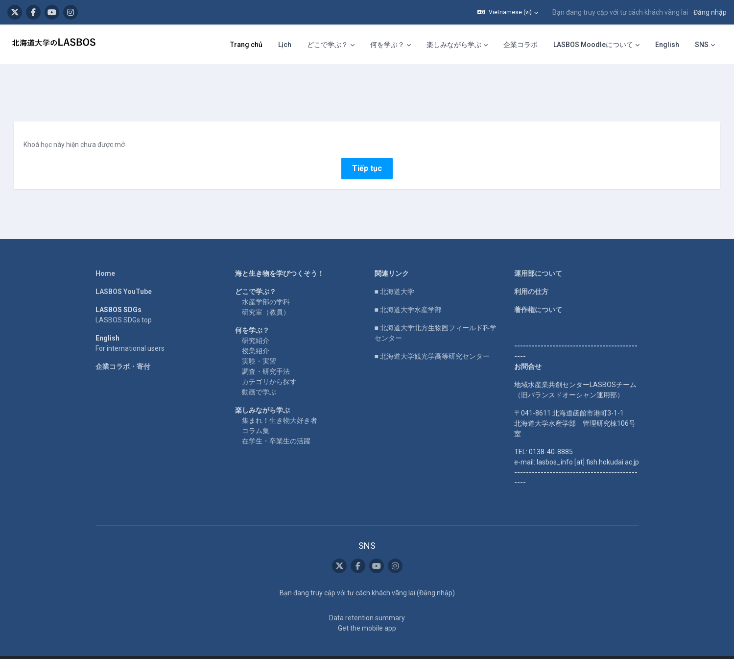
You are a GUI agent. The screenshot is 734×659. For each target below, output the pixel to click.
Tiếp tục (367, 150)
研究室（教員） (266, 294)
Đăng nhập (710, 12)
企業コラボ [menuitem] (520, 45)
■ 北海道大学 (394, 274)
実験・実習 (259, 343)
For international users (130, 331)
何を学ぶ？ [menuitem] (387, 45)
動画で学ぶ (259, 374)
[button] (507, 12)
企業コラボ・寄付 (122, 349)
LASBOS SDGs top (123, 302)
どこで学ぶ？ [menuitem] (327, 45)
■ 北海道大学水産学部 (408, 292)
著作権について (538, 292)
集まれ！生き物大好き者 (279, 403)
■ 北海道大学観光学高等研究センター (432, 338)
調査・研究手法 (266, 354)
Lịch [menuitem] (284, 45)
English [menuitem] (667, 45)
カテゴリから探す (269, 364)
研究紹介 (255, 323)
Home (105, 256)
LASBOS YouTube (123, 274)
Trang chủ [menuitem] (246, 45)
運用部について (538, 256)
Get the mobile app (367, 611)
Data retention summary (367, 601)
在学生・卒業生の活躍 (276, 423)
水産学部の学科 (266, 284)
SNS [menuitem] (702, 45)
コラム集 (255, 413)
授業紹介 (255, 333)
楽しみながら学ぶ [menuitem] (453, 45)
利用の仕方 (531, 274)
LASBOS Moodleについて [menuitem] (593, 45)
